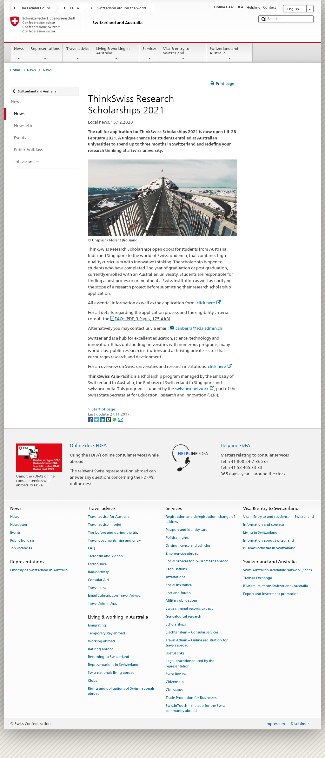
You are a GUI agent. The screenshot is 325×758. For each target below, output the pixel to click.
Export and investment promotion (271, 594)
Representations (45, 53)
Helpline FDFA (235, 445)
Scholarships (176, 624)
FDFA (74, 8)
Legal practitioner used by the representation (190, 663)
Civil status (174, 690)
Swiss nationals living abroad (111, 673)
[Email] (120, 419)
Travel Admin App (102, 604)
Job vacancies (21, 548)
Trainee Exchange (257, 578)
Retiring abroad (101, 649)
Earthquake (97, 564)
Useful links (175, 653)
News (19, 53)
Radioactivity (98, 572)
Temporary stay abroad (106, 633)
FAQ (91, 548)
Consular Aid (98, 580)
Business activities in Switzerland (269, 548)
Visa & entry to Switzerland (183, 53)
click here (209, 302)
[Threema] (109, 419)
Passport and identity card (187, 530)
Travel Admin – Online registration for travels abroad (197, 642)
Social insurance (179, 585)
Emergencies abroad (182, 554)
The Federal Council (36, 8)
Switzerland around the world (121, 8)
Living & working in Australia (116, 53)
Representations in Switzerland (113, 665)
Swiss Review (176, 674)
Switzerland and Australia (229, 53)
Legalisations (176, 569)
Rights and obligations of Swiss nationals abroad (121, 691)
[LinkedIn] (103, 419)
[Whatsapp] (115, 419)
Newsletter (18, 525)
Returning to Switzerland (108, 657)
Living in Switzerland (260, 533)
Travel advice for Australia (108, 517)
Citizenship (175, 682)
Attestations (175, 577)
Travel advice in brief (104, 525)
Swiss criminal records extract (189, 609)
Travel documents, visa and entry (114, 540)
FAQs (142, 318)
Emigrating (97, 626)
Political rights (177, 538)
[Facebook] (91, 419)
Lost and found (178, 593)
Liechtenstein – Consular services (192, 632)
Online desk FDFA (88, 445)
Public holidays (22, 540)
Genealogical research (183, 617)
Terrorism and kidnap (105, 556)
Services (150, 53)
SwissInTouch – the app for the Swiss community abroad (195, 708)
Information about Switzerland (268, 540)
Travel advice (77, 53)
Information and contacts (263, 525)
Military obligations (181, 601)
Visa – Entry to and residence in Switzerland (278, 517)
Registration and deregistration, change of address (200, 519)
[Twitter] (97, 419)
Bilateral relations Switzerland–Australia (275, 586)
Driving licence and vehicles (188, 546)
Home (15, 70)
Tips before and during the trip (113, 533)
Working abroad (101, 641)
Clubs (92, 681)
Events (15, 533)
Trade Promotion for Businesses (191, 698)
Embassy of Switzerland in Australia (39, 570)
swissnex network (194, 388)
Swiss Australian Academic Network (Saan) (277, 570)
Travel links (97, 588)
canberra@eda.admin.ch (199, 328)
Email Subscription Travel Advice (114, 596)
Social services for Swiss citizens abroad (197, 561)
